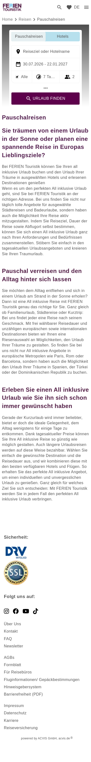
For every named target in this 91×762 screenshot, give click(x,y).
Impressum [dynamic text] (14, 706)
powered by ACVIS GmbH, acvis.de (45, 738)
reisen (25, 19)
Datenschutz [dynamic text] (15, 713)
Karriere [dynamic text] (11, 720)
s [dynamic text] (13, 657)
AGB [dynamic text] (8, 657)
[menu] (77, 7)
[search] (59, 7)
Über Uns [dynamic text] (12, 624)
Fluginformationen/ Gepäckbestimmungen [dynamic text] (42, 680)
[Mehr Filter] (45, 88)
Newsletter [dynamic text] (13, 646)
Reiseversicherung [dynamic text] (21, 728)
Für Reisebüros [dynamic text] (18, 672)
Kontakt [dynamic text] (11, 631)
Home (7, 19)
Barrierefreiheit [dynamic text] (17, 694)
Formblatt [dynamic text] (12, 665)
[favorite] (69, 7)
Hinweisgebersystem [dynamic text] (22, 687)
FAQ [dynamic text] (8, 639)
